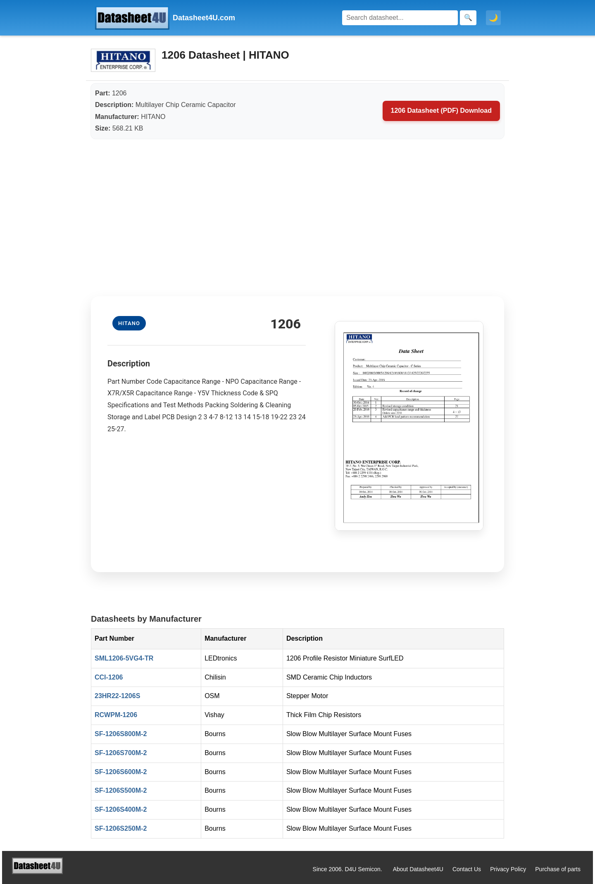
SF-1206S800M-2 (121, 733)
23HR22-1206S (117, 695)
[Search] (400, 17)
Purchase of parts (558, 869)
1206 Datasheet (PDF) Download (441, 110)
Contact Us (466, 869)
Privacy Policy (508, 869)
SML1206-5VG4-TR (124, 658)
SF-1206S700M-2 (121, 752)
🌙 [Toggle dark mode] (493, 18)
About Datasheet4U (418, 869)
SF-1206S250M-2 (121, 828)
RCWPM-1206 (116, 714)
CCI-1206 (109, 677)
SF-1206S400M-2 (121, 809)
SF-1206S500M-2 (121, 790)
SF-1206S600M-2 (121, 771)
